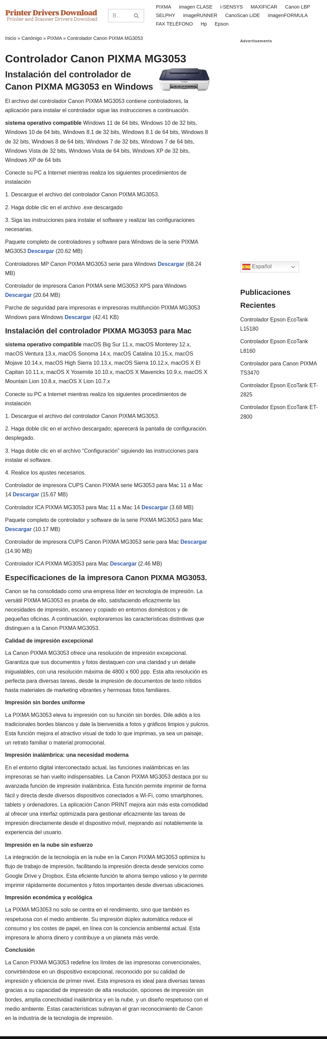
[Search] (118, 15)
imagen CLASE (195, 7)
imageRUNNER (200, 15)
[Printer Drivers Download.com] (51, 15)
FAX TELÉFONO (174, 24)
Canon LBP (297, 7)
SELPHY (165, 15)
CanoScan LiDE (242, 15)
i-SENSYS (231, 7)
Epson (222, 24)
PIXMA (163, 7)
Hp (204, 24)
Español (257, 267)
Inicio (10, 38)
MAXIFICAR (264, 7)
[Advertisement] (281, 145)
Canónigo (31, 38)
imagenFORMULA (288, 15)
